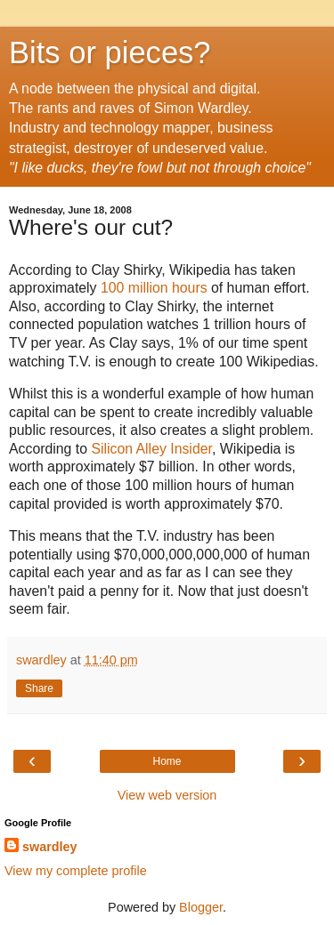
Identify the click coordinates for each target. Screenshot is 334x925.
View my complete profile (75, 871)
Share (39, 688)
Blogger (201, 907)
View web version (167, 795)
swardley (49, 847)
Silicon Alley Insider (151, 448)
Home (166, 761)
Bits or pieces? (110, 52)
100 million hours (154, 287)
